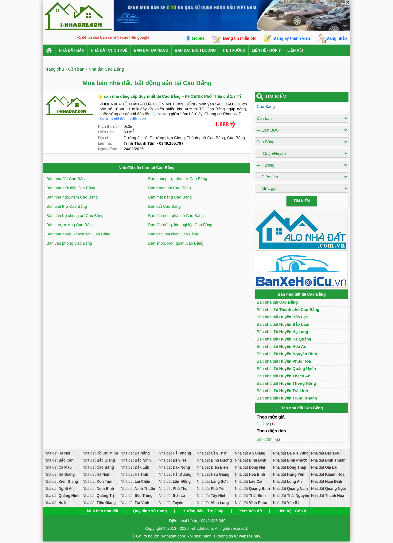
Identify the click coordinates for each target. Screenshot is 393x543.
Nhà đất (57, 453)
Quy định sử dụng (150, 511)
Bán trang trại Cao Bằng (169, 188)
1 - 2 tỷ (263, 424)
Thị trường (233, 50)
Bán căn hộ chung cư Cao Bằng (74, 215)
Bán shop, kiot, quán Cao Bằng (176, 243)
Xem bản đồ (250, 511)
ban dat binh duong (195, 50)
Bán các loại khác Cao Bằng (173, 234)
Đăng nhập (336, 38)
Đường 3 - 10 (136, 138)
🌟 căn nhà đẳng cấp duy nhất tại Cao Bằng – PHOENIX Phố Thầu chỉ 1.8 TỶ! (170, 96)
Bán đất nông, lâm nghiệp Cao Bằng (180, 224)
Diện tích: (106, 132)
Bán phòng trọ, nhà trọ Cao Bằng (177, 178)
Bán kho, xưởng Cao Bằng (70, 224)
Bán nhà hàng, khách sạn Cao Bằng (78, 234)
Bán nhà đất (277, 302)
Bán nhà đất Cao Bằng (66, 178)
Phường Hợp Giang (167, 138)
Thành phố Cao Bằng (206, 138)
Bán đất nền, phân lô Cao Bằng (176, 215)
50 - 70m (265, 439)
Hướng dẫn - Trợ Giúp (203, 511)
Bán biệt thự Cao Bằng (66, 206)
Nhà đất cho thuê (109, 50)
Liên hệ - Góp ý (266, 50)
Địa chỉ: (104, 138)
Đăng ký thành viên (292, 38)
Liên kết (295, 50)
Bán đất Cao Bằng (164, 206)
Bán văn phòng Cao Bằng (69, 243)
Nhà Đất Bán (71, 50)
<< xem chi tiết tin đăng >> (122, 118)
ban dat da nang (151, 50)
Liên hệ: (105, 143)
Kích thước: (108, 126)
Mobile (198, 38)
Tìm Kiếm (302, 201)
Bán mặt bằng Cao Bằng (170, 197)
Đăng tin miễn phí (239, 38)
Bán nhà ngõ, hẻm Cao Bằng (72, 197)
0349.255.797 (171, 143)
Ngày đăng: (108, 149)
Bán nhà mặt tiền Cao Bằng (70, 188)
